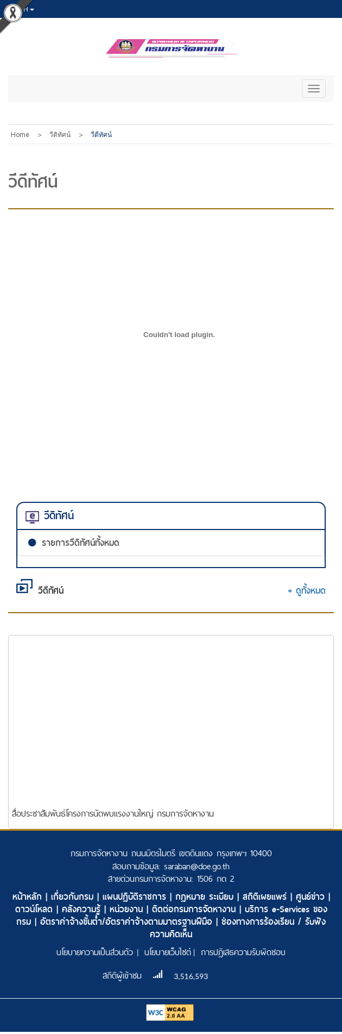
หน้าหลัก (29, 896)
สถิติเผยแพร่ (266, 896)
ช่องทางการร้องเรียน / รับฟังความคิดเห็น (238, 928)
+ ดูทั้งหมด (307, 590)
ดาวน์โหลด (35, 909)
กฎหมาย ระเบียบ (206, 896)
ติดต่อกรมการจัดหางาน (195, 909)
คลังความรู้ (83, 909)
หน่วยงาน (128, 909)
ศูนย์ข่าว (312, 896)
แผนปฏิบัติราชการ (136, 896)
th (20, 9)
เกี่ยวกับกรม (74, 896)
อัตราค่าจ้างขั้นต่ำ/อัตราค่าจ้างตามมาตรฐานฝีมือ (128, 921)
